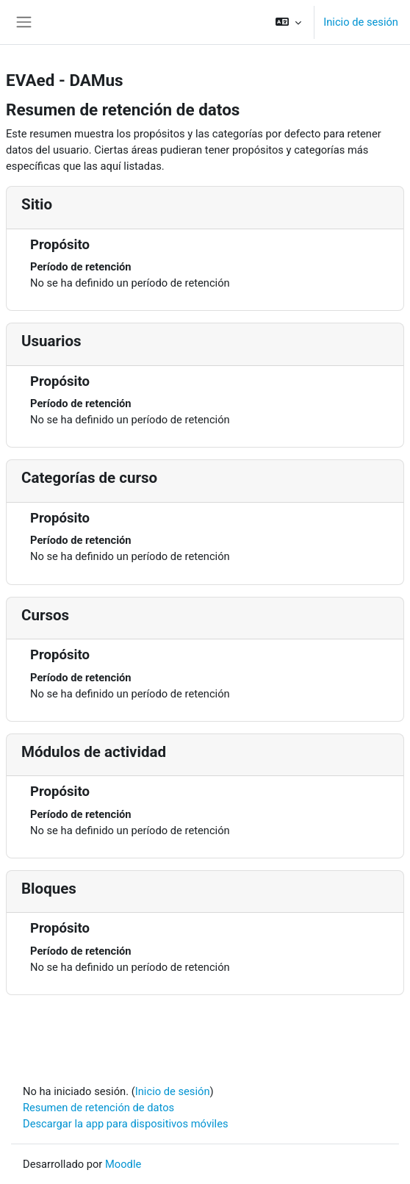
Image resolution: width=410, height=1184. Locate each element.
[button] (288, 22)
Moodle (123, 1164)
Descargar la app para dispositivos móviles (126, 1123)
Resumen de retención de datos (98, 1107)
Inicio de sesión (360, 22)
